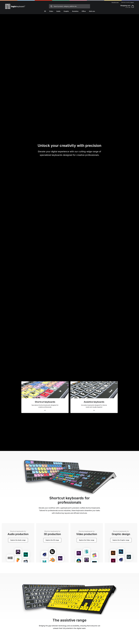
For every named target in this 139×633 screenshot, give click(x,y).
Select (132, 2)
